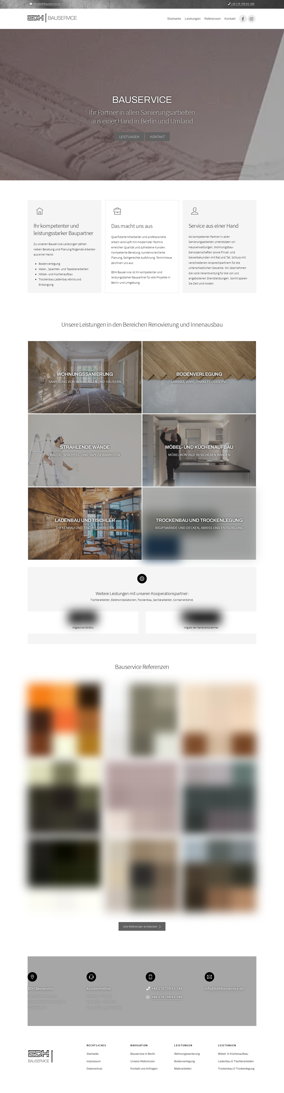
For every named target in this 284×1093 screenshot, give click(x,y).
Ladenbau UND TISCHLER (85, 522)
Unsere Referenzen (142, 1062)
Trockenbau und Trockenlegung (199, 522)
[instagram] (252, 19)
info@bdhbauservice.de (45, 3)
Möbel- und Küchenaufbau (199, 449)
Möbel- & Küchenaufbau (233, 1055)
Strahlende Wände (84, 449)
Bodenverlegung (199, 376)
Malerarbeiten (183, 1070)
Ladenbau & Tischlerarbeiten (236, 1062)
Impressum (94, 1062)
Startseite (174, 19)
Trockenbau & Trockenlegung (236, 1070)
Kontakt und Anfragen (144, 1070)
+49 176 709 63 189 (241, 3)
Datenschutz (94, 1070)
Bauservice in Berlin (142, 1055)
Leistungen (193, 19)
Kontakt (229, 19)
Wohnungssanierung (85, 376)
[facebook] (243, 19)
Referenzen (212, 19)
